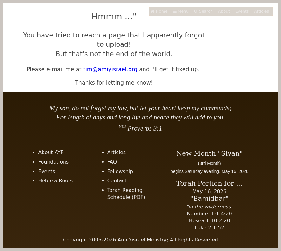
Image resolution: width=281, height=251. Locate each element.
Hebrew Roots (55, 181)
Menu (181, 11)
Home (159, 11)
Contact (117, 181)
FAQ (112, 162)
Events (242, 11)
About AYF (51, 152)
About (224, 11)
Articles (261, 11)
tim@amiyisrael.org (110, 69)
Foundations (53, 162)
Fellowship (120, 171)
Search (203, 11)
